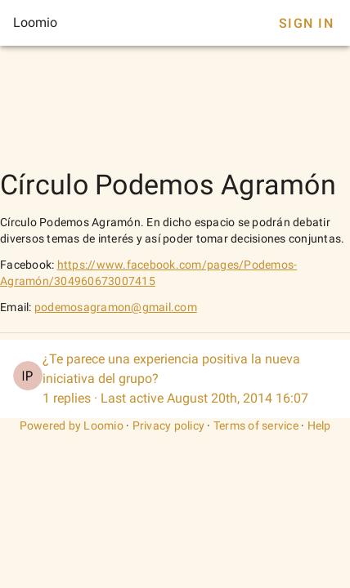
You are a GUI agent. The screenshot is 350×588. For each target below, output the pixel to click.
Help (319, 425)
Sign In (306, 23)
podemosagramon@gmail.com (115, 307)
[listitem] (175, 379)
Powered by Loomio (71, 425)
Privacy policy (168, 425)
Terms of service (255, 425)
